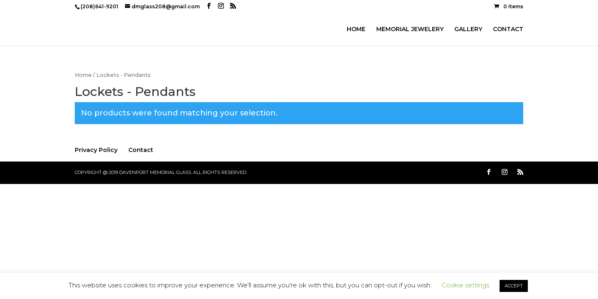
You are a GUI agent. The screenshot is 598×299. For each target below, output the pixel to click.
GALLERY (468, 29)
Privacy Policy (96, 150)
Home (83, 75)
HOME (356, 29)
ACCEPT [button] (514, 286)
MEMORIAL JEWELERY (410, 29)
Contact (140, 150)
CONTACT (508, 29)
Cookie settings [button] (465, 285)
